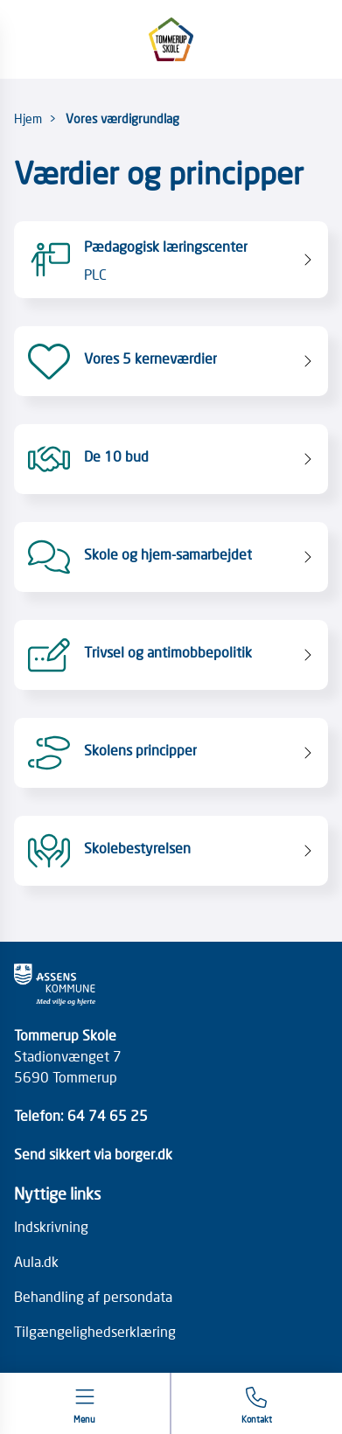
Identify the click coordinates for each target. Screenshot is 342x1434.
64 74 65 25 (107, 1115)
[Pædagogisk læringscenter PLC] (171, 259)
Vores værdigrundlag (122, 118)
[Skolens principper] (171, 753)
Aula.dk (36, 1261)
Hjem (28, 118)
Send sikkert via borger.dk (93, 1153)
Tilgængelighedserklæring (95, 1331)
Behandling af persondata (93, 1296)
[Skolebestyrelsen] (171, 851)
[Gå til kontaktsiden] (256, 1406)
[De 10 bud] (171, 459)
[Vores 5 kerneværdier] (171, 361)
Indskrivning (51, 1226)
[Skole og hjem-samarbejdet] (171, 557)
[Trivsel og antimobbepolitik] (171, 655)
